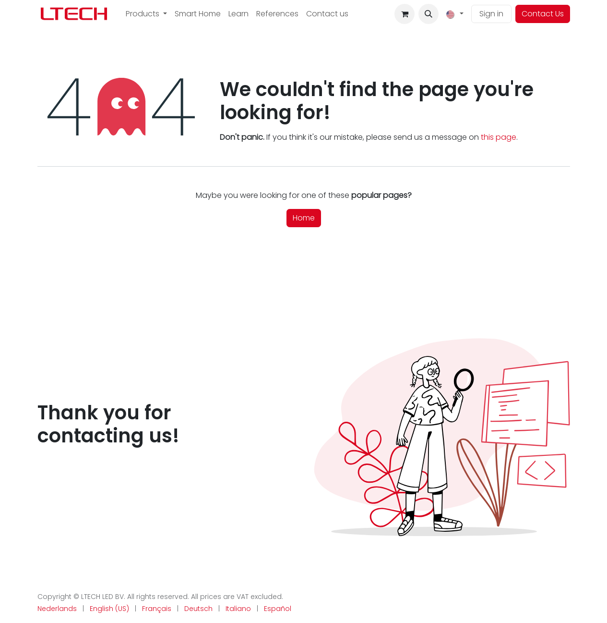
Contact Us (543, 13)
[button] (428, 14)
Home (304, 217)
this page (498, 137)
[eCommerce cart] (404, 14)
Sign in (491, 13)
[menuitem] (146, 14)
